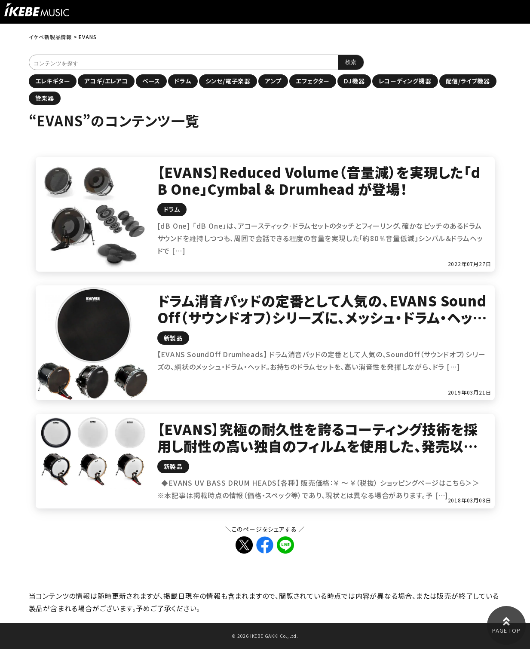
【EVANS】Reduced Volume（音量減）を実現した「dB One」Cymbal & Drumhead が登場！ (319, 180)
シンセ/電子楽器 (228, 81)
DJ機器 (354, 81)
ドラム (183, 81)
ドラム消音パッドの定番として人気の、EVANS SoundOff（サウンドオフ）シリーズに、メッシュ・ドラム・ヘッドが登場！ (322, 317)
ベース (151, 81)
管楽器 (44, 98)
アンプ (273, 81)
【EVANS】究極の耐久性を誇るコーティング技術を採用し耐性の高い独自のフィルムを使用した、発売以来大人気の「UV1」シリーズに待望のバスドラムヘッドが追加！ (319, 453)
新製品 (173, 338)
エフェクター (313, 81)
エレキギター (52, 81)
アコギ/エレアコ (106, 81)
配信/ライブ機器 (468, 81)
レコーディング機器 (405, 81)
